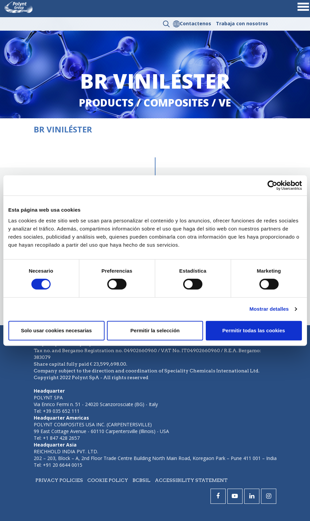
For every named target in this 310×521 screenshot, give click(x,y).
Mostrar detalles (269, 309)
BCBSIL (141, 480)
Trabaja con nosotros (242, 23)
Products (106, 103)
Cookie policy (107, 480)
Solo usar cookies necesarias (56, 330)
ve (225, 103)
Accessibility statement (191, 480)
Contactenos (195, 23)
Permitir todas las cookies (253, 330)
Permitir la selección (155, 330)
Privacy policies (59, 480)
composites (176, 103)
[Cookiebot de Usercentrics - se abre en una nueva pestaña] (272, 185)
